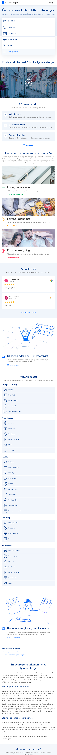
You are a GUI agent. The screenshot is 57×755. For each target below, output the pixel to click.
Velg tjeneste (28, 145)
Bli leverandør (12, 365)
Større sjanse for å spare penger (13, 655)
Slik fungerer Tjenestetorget (12, 652)
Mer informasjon (13, 637)
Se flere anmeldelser (28, 312)
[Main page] (10, 2)
